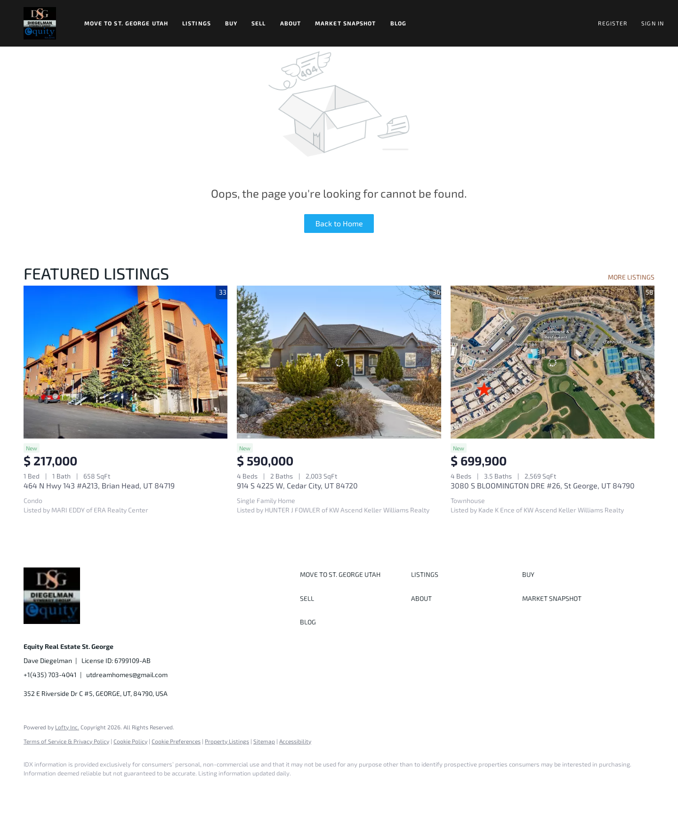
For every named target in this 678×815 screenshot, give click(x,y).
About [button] (290, 23)
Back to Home (339, 223)
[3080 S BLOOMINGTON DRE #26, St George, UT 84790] (552, 362)
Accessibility (295, 741)
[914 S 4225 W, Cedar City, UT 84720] (339, 362)
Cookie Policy (130, 741)
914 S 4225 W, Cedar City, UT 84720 (297, 485)
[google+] (171, 789)
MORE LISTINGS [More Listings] (631, 277)
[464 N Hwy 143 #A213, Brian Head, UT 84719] (125, 362)
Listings (196, 23)
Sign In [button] (652, 23)
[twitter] (89, 789)
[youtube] (144, 789)
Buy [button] (231, 23)
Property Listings (227, 741)
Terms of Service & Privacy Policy (66, 741)
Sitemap (264, 741)
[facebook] (35, 789)
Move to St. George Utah (126, 23)
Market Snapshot (345, 23)
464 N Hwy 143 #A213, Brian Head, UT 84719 (99, 485)
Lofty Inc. (67, 727)
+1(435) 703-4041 (50, 675)
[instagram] (116, 789)
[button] (40, 23)
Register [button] (612, 23)
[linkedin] (62, 789)
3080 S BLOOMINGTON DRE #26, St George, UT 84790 (543, 485)
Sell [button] (258, 23)
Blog (398, 23)
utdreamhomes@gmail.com (127, 675)
